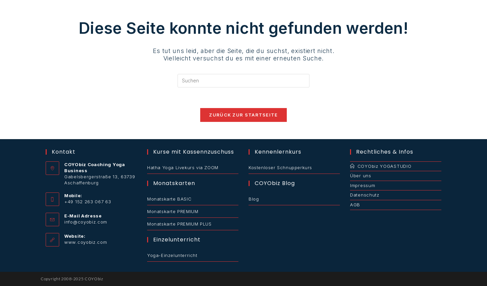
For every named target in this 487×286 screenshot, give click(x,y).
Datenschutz (364, 195)
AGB (355, 204)
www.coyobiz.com (85, 242)
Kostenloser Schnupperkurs (280, 167)
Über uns (360, 175)
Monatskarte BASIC (169, 199)
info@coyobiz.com (85, 222)
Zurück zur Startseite (243, 115)
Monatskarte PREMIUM (172, 211)
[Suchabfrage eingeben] (243, 80)
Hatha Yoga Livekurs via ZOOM (182, 167)
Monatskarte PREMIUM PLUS (179, 224)
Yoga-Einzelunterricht (172, 255)
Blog (254, 199)
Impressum (362, 185)
